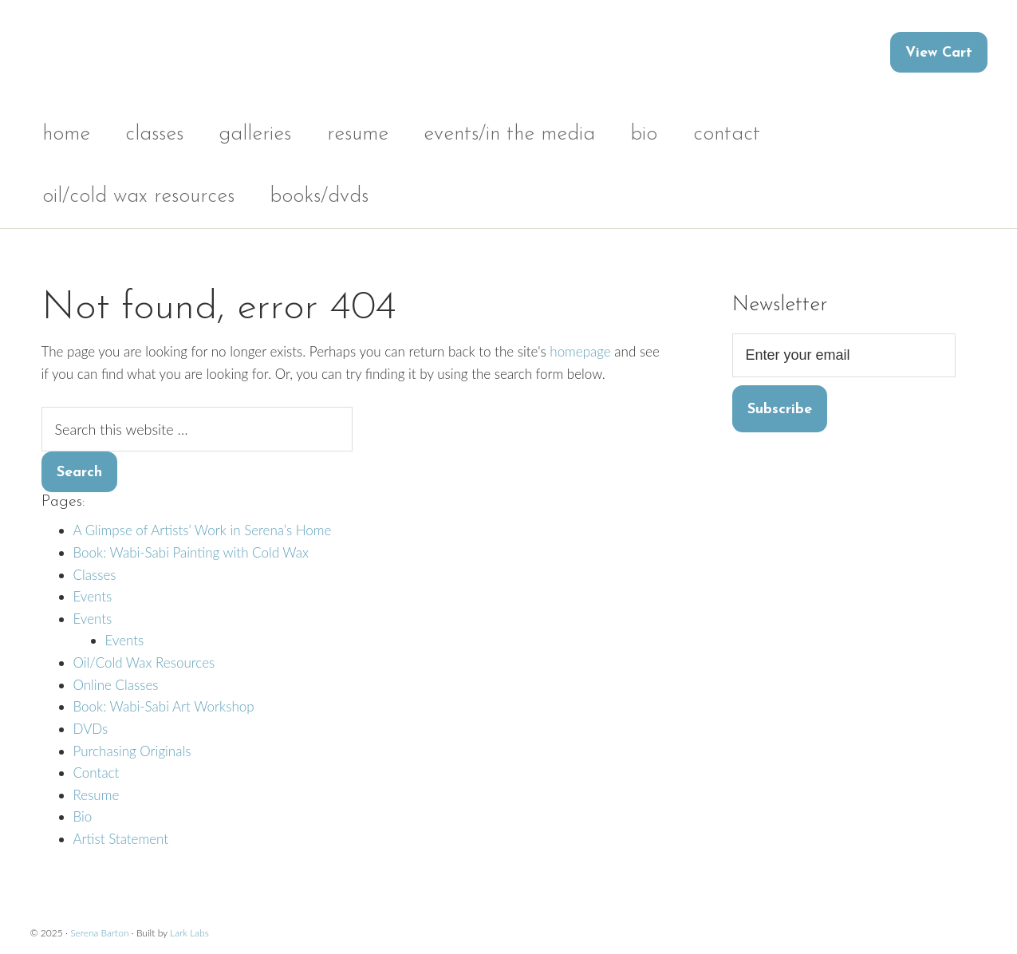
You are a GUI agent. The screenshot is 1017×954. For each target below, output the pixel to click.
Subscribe (779, 409)
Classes (94, 574)
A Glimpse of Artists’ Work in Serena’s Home (202, 530)
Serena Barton (99, 933)
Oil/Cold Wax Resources (144, 662)
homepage (580, 351)
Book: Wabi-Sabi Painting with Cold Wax (191, 552)
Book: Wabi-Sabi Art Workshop (163, 706)
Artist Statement (121, 838)
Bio (83, 816)
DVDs (90, 728)
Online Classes (116, 684)
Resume (96, 794)
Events (92, 596)
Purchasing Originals (132, 751)
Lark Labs (189, 933)
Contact (96, 772)
